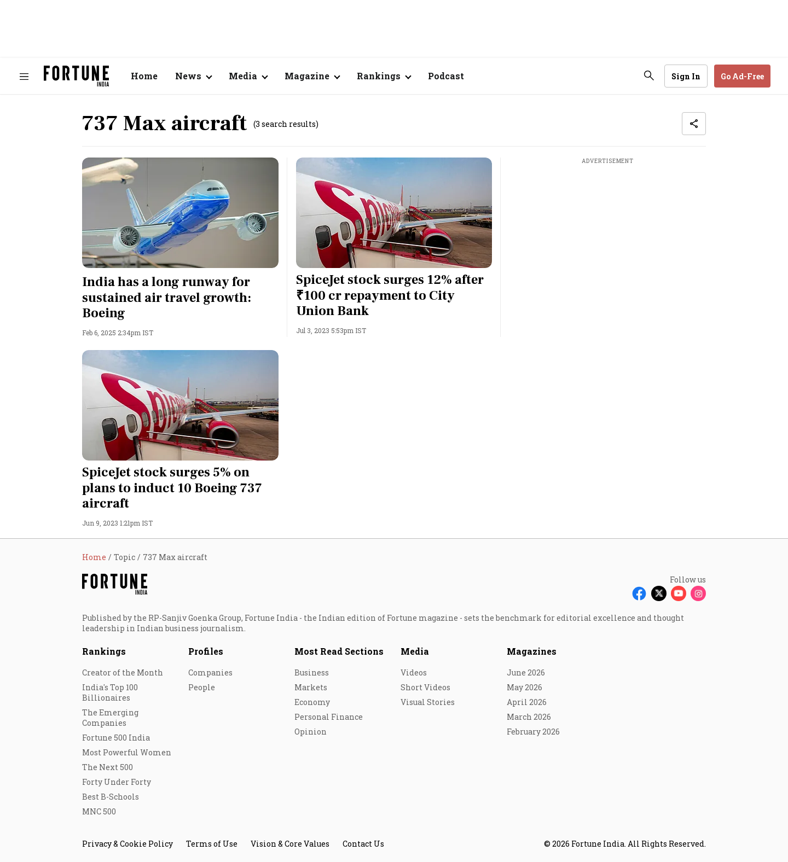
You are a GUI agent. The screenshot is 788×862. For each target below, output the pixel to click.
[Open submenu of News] (193, 76)
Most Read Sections (339, 651)
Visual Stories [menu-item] (428, 702)
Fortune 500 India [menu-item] (116, 737)
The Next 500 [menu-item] (107, 767)
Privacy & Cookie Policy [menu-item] (127, 843)
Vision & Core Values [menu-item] (290, 843)
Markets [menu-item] (310, 687)
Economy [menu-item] (312, 702)
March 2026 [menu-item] (529, 717)
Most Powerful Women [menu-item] (126, 752)
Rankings (104, 651)
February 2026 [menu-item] (533, 731)
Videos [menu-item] (414, 672)
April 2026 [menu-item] (527, 702)
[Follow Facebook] (639, 593)
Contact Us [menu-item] (363, 843)
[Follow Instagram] (698, 593)
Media (415, 651)
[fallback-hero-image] (180, 213)
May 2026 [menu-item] (524, 687)
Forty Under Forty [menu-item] (116, 782)
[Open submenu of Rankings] (383, 76)
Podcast (446, 75)
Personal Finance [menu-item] (328, 717)
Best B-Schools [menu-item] (110, 796)
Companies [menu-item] (210, 672)
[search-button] (649, 75)
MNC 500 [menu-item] (99, 811)
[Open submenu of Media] (248, 76)
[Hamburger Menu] (24, 76)
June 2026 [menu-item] (526, 672)
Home (144, 75)
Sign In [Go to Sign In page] (685, 76)
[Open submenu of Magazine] (312, 76)
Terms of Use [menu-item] (211, 843)
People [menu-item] (201, 687)
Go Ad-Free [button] (742, 76)
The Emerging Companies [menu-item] (110, 717)
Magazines (532, 651)
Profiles (205, 651)
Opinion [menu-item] (310, 731)
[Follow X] (659, 593)
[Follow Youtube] (678, 593)
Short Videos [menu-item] (425, 687)
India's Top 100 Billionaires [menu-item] (110, 692)
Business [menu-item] (311, 672)
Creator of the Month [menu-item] (122, 672)
